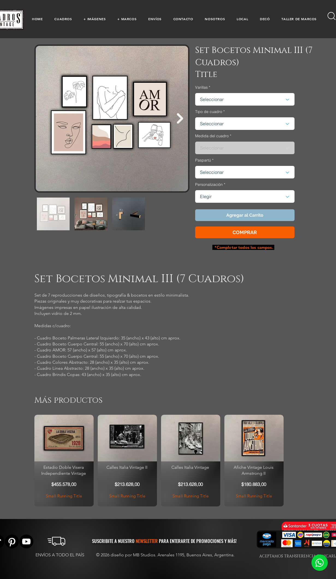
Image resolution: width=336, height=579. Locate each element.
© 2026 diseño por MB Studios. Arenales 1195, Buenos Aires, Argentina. (166, 554)
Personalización (209, 184)
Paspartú (203, 160)
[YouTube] (26, 541)
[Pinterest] (12, 541)
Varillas (201, 87)
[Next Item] (180, 118)
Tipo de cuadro (208, 112)
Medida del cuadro (212, 136)
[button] (63, 18)
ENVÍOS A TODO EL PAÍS (59, 554)
